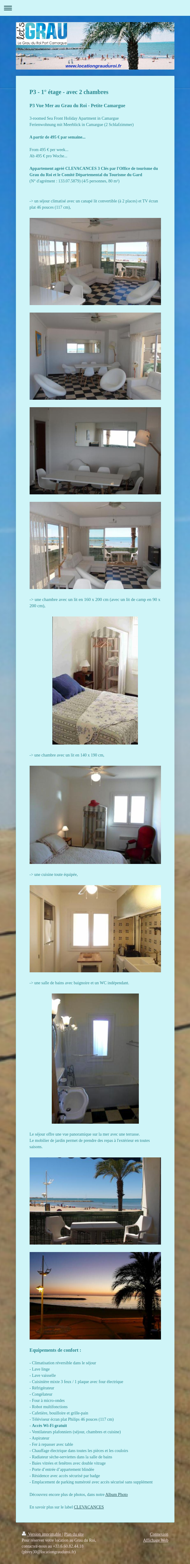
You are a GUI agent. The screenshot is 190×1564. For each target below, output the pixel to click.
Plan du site (73, 1534)
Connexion (159, 1534)
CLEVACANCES (89, 1507)
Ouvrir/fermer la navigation (95, 7)
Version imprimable (42, 1534)
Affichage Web (155, 1540)
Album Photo (116, 1494)
